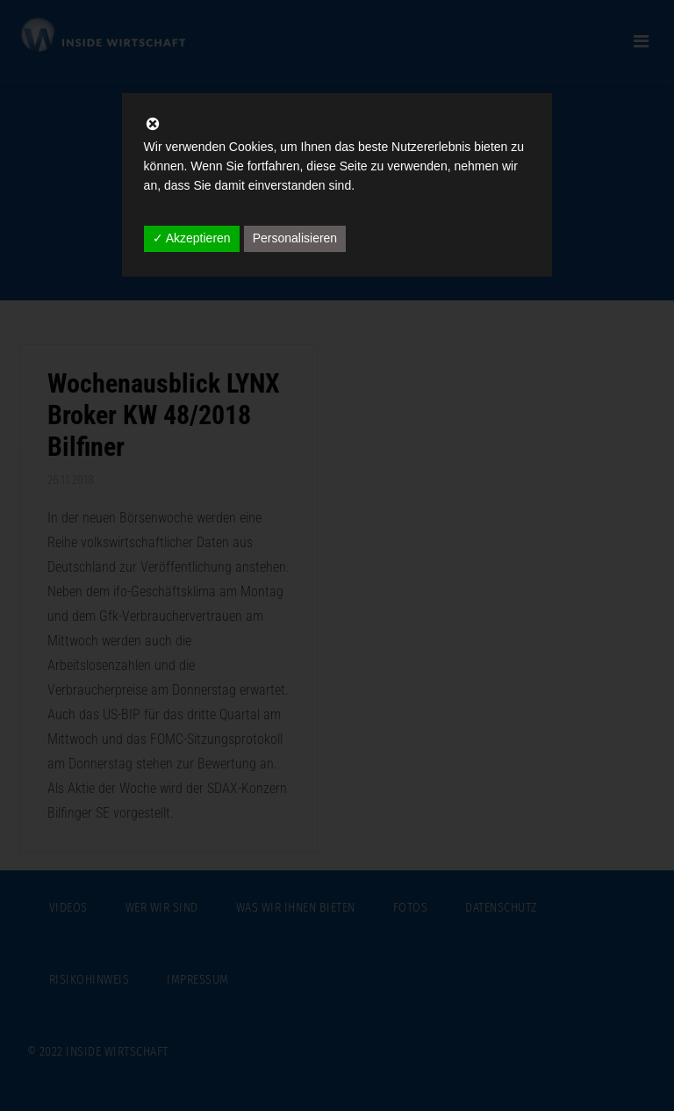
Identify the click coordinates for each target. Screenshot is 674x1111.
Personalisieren (295, 238)
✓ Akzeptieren (192, 238)
